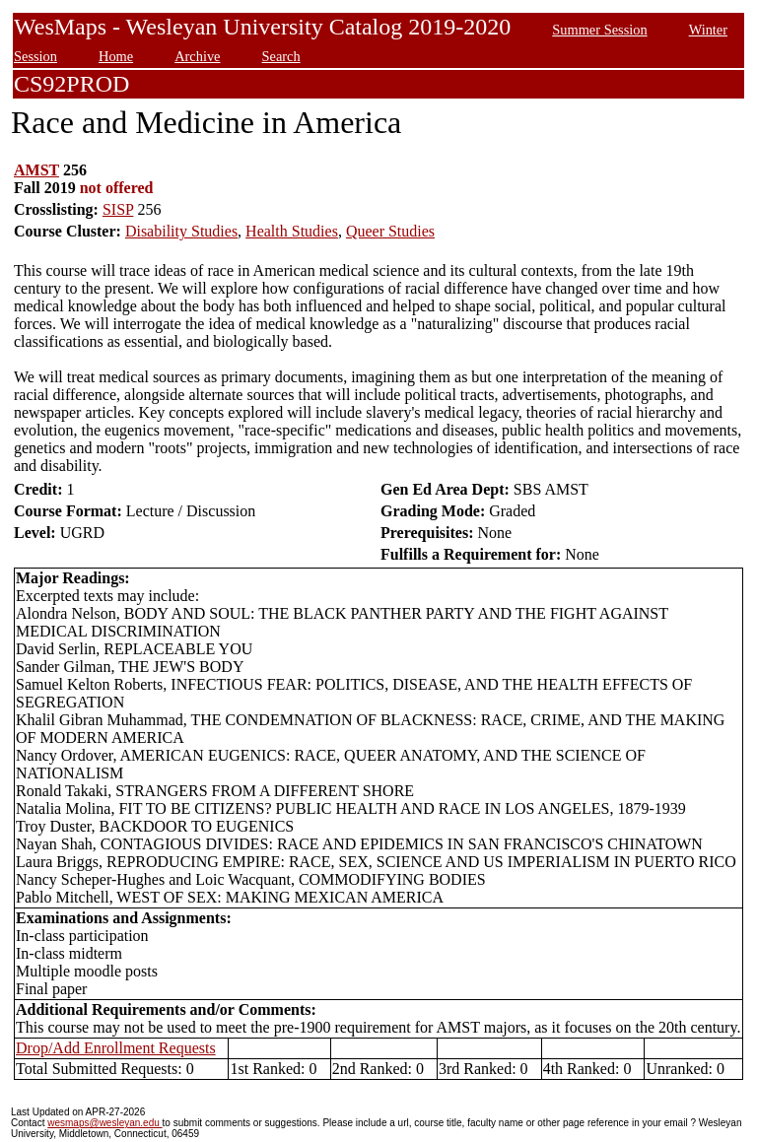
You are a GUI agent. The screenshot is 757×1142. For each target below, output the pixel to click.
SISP (118, 209)
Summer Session (599, 29)
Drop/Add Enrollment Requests (116, 1048)
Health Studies (291, 231)
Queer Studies (390, 231)
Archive (197, 56)
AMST (36, 170)
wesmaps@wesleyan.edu (104, 1122)
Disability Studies (181, 231)
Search (281, 56)
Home (116, 56)
